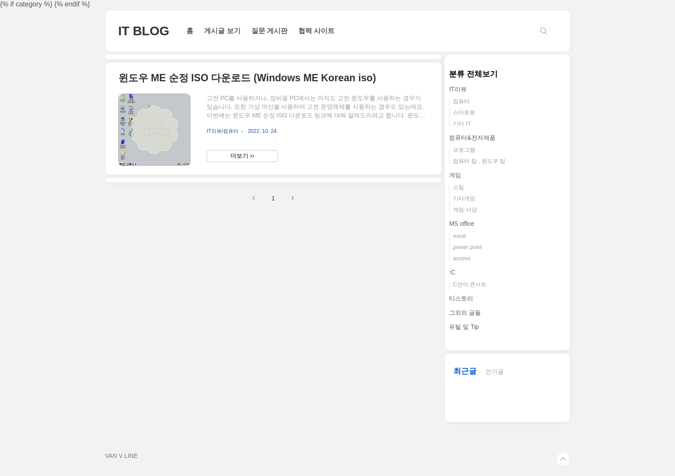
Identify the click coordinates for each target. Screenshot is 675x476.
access (461, 258)
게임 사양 (465, 209)
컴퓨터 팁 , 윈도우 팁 (479, 161)
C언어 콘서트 (469, 284)
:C (452, 272)
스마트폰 (464, 112)
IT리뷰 (457, 89)
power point (467, 247)
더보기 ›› (242, 155)
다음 (292, 198)
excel (459, 236)
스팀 (458, 187)
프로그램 (464, 150)
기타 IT (462, 123)
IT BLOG (144, 31)
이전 (254, 198)
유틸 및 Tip (464, 326)
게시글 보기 (222, 30)
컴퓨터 (461, 101)
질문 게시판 (269, 30)
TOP (563, 459)
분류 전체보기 (473, 74)
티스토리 (461, 298)
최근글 (465, 371)
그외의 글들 (465, 312)
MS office (461, 223)
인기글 (495, 371)
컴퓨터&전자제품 (472, 137)
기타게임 (464, 198)
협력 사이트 (316, 30)
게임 (455, 175)
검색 (543, 31)
